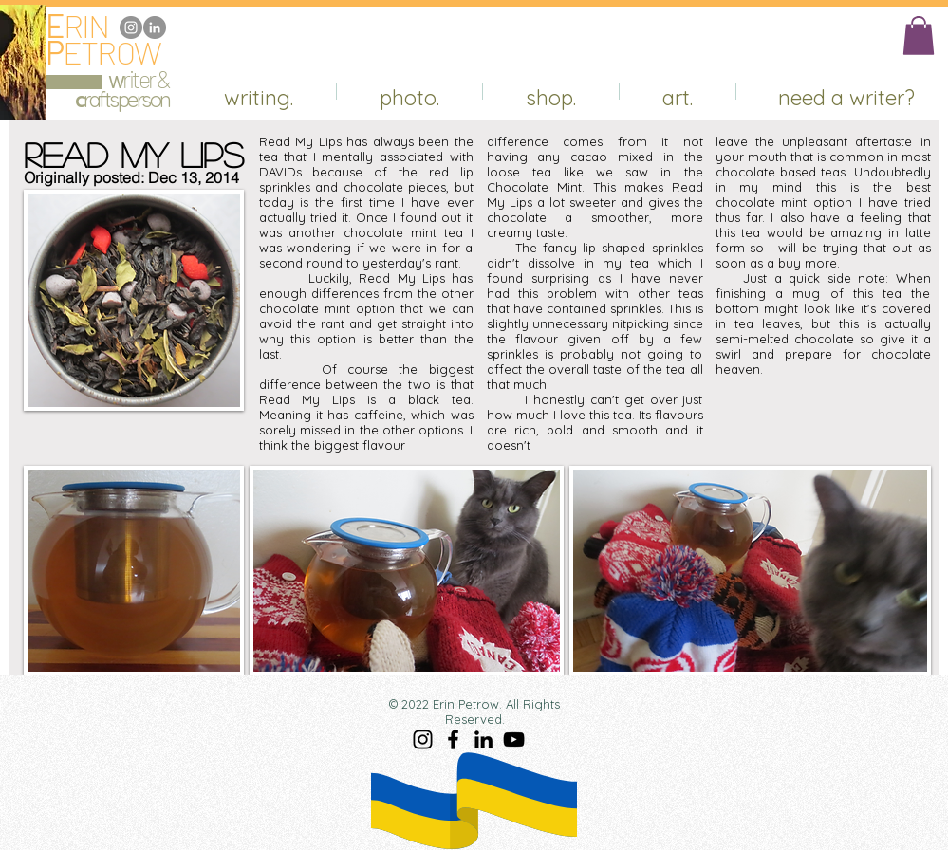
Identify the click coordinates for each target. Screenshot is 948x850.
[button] (918, 35)
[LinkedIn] (154, 27)
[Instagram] (131, 27)
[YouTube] (514, 739)
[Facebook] (453, 739)
